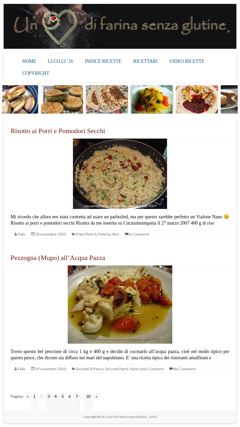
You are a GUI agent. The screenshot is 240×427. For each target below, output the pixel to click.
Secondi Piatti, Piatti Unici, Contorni (134, 369)
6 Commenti (139, 234)
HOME (29, 61)
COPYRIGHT (35, 73)
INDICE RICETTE (103, 61)
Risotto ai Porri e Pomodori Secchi (57, 131)
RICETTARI (145, 61)
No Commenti (184, 369)
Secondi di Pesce (90, 369)
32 (88, 396)
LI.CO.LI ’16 (60, 61)
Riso (115, 234)
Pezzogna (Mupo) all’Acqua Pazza (57, 258)
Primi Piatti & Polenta (93, 234)
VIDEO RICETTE (186, 61)
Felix (21, 234)
